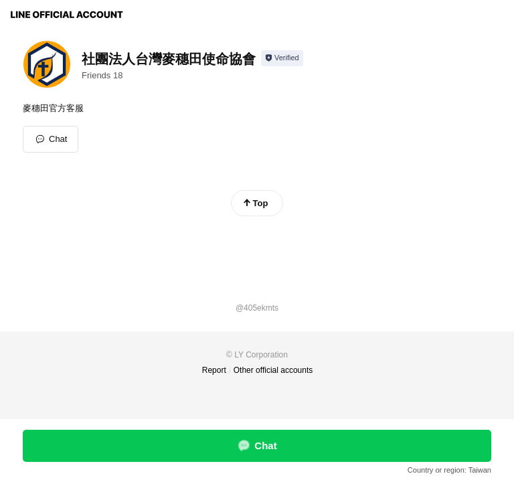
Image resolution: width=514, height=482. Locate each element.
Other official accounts (273, 370)
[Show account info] (282, 58)
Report (214, 370)
